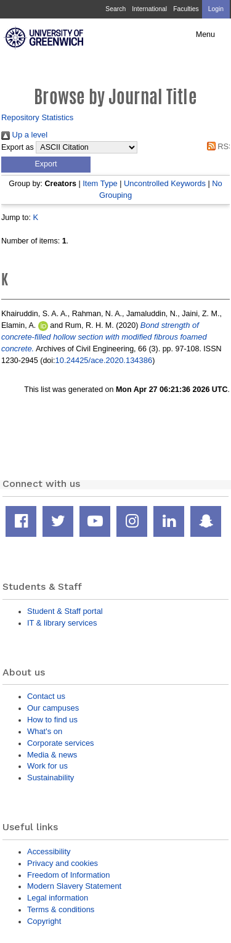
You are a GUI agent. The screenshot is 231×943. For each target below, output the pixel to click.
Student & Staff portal (65, 611)
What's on (44, 731)
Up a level (24, 134)
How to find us (52, 719)
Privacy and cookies (62, 863)
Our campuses (53, 707)
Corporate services (60, 743)
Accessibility (48, 851)
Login (216, 9)
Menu (205, 34)
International (149, 9)
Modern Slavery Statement (74, 886)
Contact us (46, 696)
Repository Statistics (37, 117)
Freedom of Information (68, 875)
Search (115, 9)
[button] (46, 165)
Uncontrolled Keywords (165, 183)
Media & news (52, 754)
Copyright (44, 921)
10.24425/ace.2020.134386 (104, 360)
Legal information (57, 897)
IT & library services (62, 622)
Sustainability (50, 777)
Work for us (47, 765)
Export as (17, 147)
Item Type (100, 183)
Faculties (185, 9)
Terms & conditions (60, 909)
